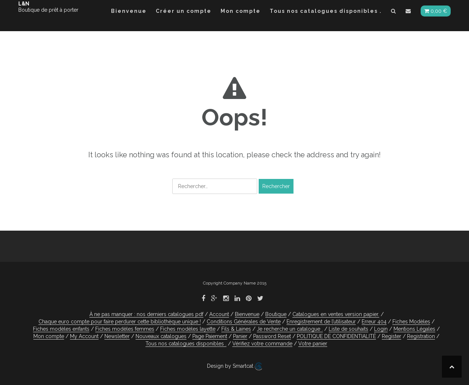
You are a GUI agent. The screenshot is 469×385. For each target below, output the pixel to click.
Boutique (276, 314)
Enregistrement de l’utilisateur (321, 321)
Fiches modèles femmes (124, 329)
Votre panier (312, 343)
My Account (84, 336)
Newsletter (117, 336)
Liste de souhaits (348, 329)
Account (219, 314)
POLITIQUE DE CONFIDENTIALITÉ (336, 336)
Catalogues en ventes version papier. (335, 314)
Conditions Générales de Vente (244, 321)
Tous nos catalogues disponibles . (326, 11)
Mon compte (241, 11)
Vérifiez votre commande (262, 343)
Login (381, 329)
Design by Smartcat (234, 366)
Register (391, 336)
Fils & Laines (236, 329)
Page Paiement (209, 336)
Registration (421, 336)
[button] (393, 12)
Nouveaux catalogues (161, 336)
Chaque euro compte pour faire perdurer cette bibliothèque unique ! (119, 321)
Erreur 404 (374, 321)
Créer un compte (183, 11)
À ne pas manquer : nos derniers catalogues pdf (146, 314)
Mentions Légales (414, 329)
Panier (240, 336)
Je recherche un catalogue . (290, 329)
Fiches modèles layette (187, 329)
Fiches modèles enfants (61, 329)
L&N (23, 4)
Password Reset (272, 336)
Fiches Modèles (411, 321)
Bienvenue (129, 11)
